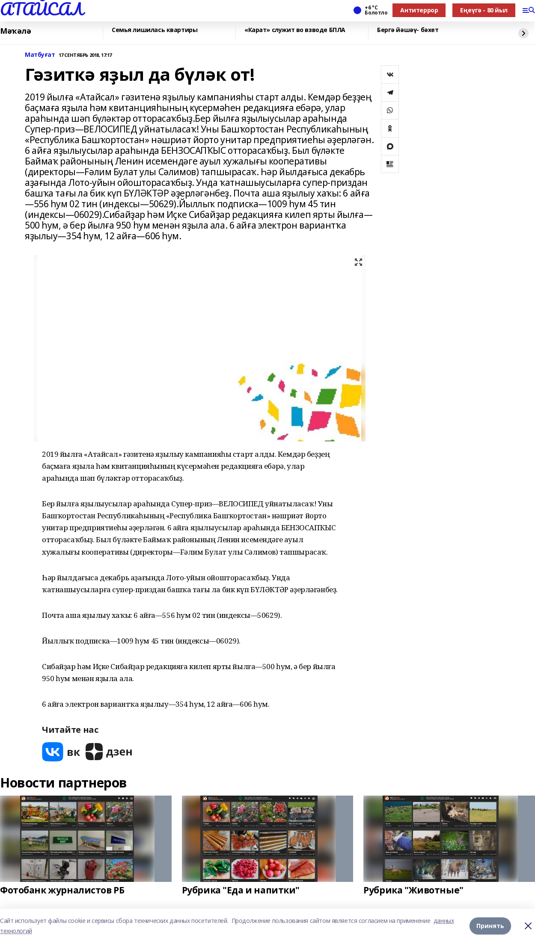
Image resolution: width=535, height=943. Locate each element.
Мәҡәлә (15, 31)
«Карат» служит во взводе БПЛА (294, 30)
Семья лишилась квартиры (154, 30)
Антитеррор (419, 10)
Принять (490, 926)
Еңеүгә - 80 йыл (484, 10)
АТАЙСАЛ (41, 9)
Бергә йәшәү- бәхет (407, 30)
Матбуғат (40, 55)
